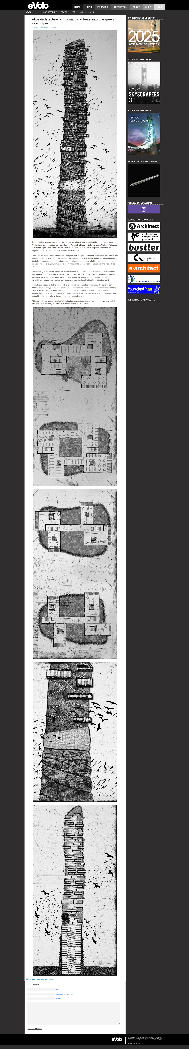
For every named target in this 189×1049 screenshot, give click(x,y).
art (73, 12)
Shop (148, 7)
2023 (89, 12)
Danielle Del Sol (40, 27)
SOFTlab (141, 1047)
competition (120, 7)
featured (44, 979)
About (136, 7)
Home (77, 7)
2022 (81, 12)
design (64, 12)
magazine (102, 7)
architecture (50, 12)
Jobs (159, 7)
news (89, 7)
